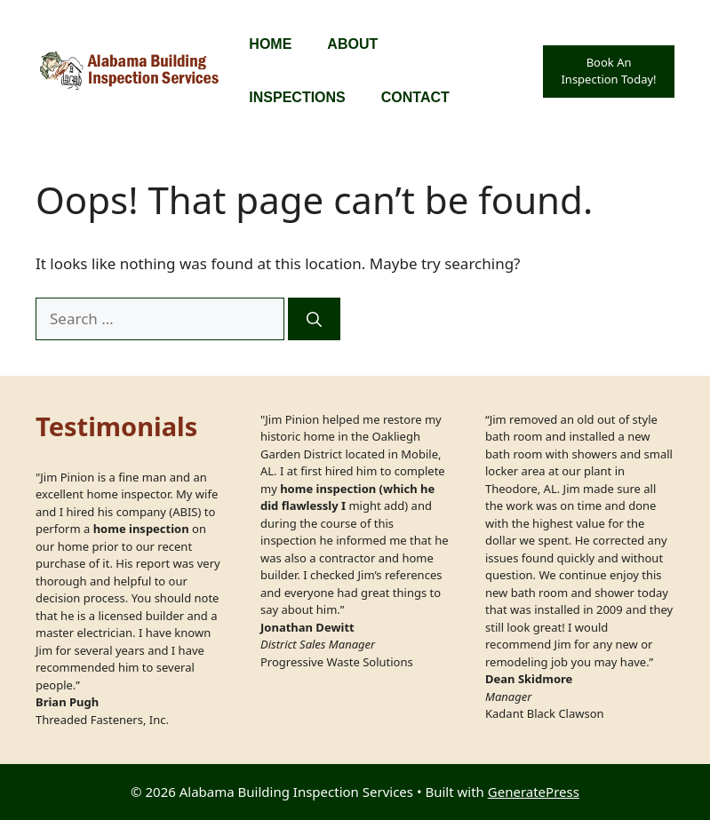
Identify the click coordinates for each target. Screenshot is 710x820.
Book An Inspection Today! (608, 71)
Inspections (297, 97)
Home (270, 44)
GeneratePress (533, 791)
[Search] (314, 319)
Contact (415, 97)
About (352, 44)
